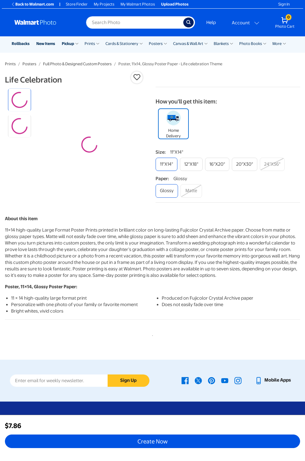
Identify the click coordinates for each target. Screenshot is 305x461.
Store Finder (77, 4)
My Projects (104, 4)
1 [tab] (151, 334)
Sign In (284, 4)
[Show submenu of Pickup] (77, 43)
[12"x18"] (191, 164)
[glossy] (167, 190)
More (277, 43)
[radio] (19, 99)
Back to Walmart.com (32, 4)
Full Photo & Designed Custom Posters (77, 64)
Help (211, 22)
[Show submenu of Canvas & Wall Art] (206, 43)
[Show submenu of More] (284, 43)
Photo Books (250, 43)
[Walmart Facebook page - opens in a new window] (185, 380)
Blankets (221, 43)
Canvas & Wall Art (188, 43)
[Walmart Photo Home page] (43, 22)
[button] (137, 77)
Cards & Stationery (121, 43)
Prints (90, 43)
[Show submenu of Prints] (98, 43)
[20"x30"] (244, 164)
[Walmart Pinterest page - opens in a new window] (211, 380)
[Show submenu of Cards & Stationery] (141, 43)
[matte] (191, 190)
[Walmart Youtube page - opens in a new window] (224, 380)
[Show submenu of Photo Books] (265, 43)
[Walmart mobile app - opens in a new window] (273, 380)
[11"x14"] (166, 164)
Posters (156, 43)
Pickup (68, 43)
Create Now (152, 441)
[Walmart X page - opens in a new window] (198, 380)
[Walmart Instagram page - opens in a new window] (238, 380)
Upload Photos (174, 4)
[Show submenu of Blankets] (231, 43)
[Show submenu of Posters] (165, 43)
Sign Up (128, 380)
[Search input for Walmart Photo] (134, 22)
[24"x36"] (272, 164)
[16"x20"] (217, 164)
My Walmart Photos (138, 4)
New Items (45, 43)
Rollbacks (21, 43)
